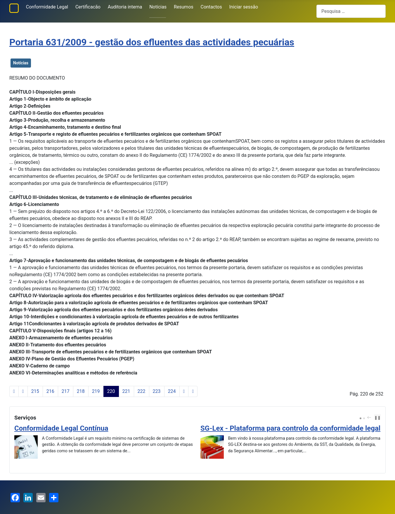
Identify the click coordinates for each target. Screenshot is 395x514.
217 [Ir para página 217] (66, 391)
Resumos (183, 7)
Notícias (158, 7)
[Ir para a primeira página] (14, 391)
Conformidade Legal (47, 7)
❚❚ (377, 417)
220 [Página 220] (111, 391)
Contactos (211, 7)
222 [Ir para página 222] (141, 391)
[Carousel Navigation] (371, 417)
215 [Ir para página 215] (35, 391)
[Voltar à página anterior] (23, 391)
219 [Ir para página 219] (96, 391)
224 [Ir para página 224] (172, 391)
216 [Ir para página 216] (50, 391)
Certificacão (88, 7)
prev (370, 417)
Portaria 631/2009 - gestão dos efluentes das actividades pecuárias (151, 42)
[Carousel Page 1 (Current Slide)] (360, 418)
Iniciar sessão (243, 7)
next (374, 417)
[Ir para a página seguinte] (184, 391)
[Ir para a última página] (193, 391)
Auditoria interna (125, 7)
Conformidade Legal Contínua (61, 428)
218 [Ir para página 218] (81, 391)
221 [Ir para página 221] (126, 391)
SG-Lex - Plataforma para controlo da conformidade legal (290, 428)
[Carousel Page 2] (364, 418)
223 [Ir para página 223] (157, 391)
